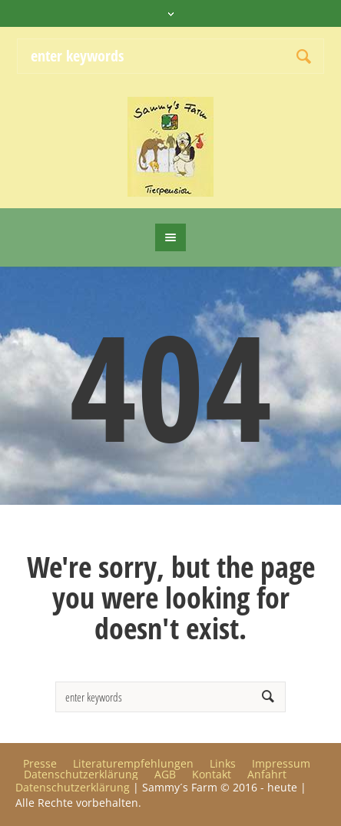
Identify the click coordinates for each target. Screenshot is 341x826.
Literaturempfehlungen (133, 763)
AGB (165, 774)
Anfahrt (266, 774)
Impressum (281, 763)
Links (223, 763)
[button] (27, 798)
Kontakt (211, 774)
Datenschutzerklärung (81, 774)
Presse (40, 763)
